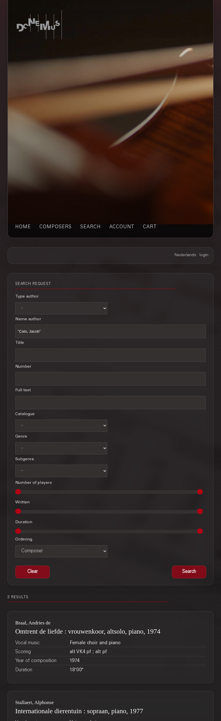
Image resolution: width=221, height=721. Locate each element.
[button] (189, 571)
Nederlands (185, 255)
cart (150, 227)
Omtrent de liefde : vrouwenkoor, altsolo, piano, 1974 (87, 631)
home (23, 227)
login (203, 255)
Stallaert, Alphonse (34, 702)
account (121, 227)
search (90, 227)
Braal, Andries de (33, 623)
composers (55, 227)
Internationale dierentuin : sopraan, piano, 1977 (79, 711)
